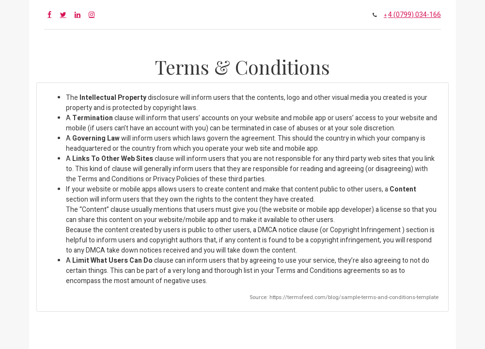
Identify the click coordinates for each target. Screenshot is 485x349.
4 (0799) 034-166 (414, 15)
